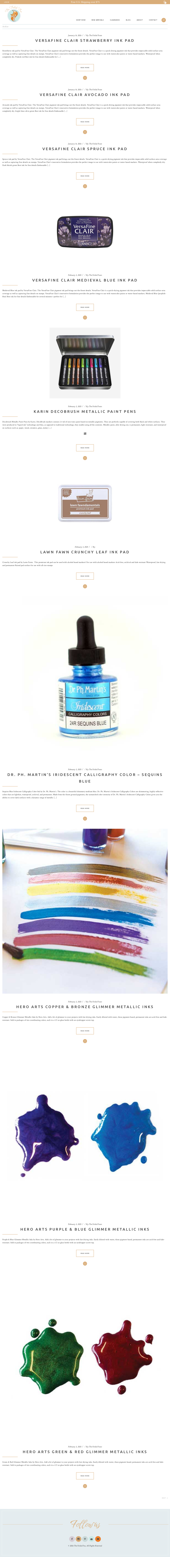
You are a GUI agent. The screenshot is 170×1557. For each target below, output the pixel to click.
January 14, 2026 (74, 35)
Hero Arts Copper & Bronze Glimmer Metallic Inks (85, 1007)
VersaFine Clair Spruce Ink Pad (85, 149)
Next (165, 1498)
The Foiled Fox (79, 1545)
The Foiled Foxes (95, 35)
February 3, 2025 (74, 275)
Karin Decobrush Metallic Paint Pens (85, 411)
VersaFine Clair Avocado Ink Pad (85, 94)
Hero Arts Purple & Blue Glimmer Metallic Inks (85, 1229)
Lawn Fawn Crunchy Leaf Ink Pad (85, 552)
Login (6, 2)
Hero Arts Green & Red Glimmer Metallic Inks (85, 1452)
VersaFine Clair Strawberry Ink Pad (85, 40)
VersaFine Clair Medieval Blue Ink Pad (85, 280)
